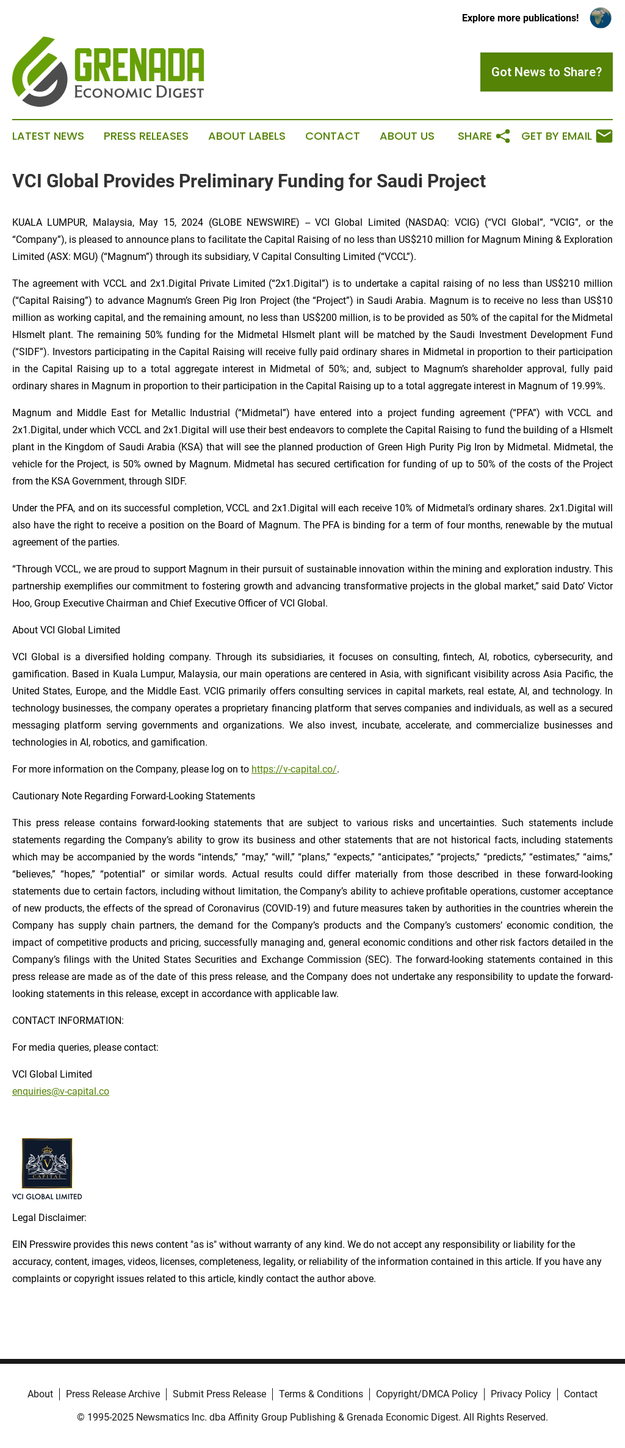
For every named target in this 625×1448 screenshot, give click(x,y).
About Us (407, 136)
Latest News (48, 136)
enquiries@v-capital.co (60, 1091)
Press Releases (146, 136)
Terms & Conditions (321, 1394)
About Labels (247, 136)
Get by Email (567, 136)
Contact (332, 136)
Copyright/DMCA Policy (427, 1394)
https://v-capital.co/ (294, 769)
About (40, 1394)
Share (484, 136)
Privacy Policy (521, 1394)
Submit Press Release (219, 1394)
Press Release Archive (113, 1394)
